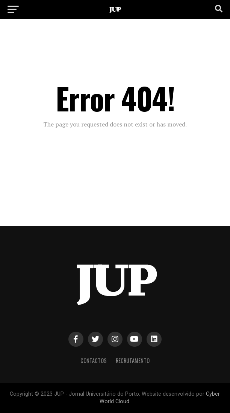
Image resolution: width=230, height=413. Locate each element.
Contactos (93, 360)
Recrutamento (133, 360)
